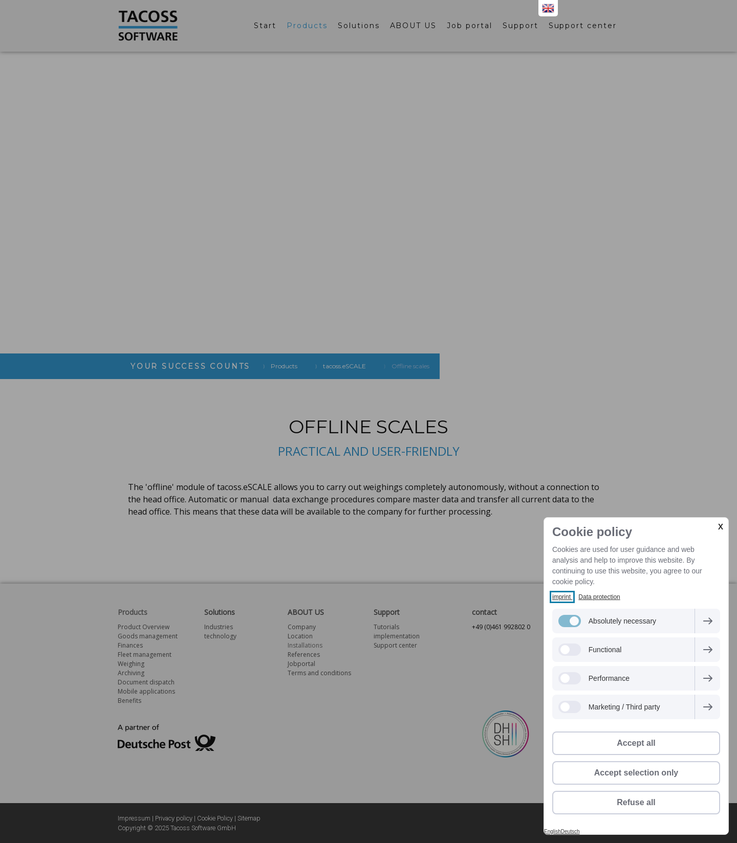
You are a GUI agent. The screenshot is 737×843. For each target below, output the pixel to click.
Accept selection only (636, 772)
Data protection (599, 597)
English (552, 831)
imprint (562, 597)
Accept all (636, 743)
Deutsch (570, 831)
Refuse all (636, 802)
